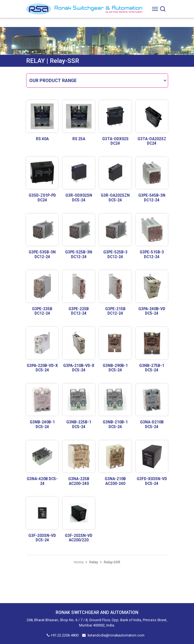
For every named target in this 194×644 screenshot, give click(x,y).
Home (79, 562)
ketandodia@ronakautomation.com (116, 635)
